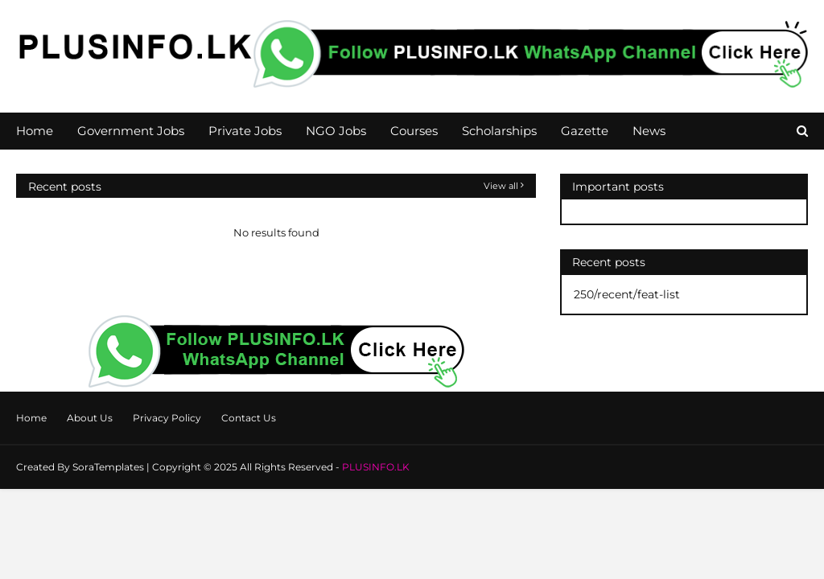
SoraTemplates (108, 467)
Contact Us (248, 418)
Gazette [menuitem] (584, 130)
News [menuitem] (648, 130)
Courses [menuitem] (414, 130)
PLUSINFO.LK (376, 467)
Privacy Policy (167, 418)
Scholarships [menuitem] (499, 130)
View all (501, 185)
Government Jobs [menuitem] (130, 130)
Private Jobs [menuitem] (245, 130)
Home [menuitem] (34, 130)
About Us (90, 418)
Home (31, 418)
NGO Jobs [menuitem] (336, 130)
